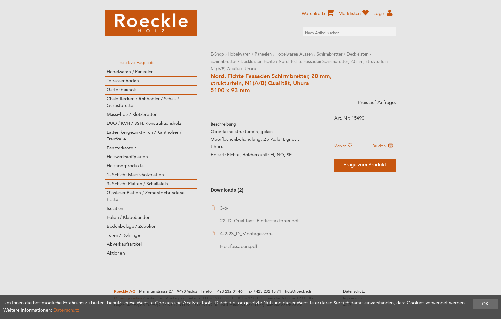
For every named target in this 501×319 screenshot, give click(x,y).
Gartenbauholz (121, 90)
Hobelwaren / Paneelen (130, 72)
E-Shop (217, 54)
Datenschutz (354, 292)
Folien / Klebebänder (128, 217)
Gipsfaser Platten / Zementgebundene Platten (146, 196)
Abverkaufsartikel (124, 244)
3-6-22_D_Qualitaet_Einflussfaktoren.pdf (255, 214)
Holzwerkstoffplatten (127, 157)
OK (485, 304)
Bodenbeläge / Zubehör (131, 226)
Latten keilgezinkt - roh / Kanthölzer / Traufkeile (144, 135)
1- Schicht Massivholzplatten (135, 175)
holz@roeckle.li (298, 292)
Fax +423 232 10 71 (263, 292)
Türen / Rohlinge (123, 235)
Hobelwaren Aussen (294, 54)
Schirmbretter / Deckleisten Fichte (243, 62)
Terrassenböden (123, 81)
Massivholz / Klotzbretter (132, 114)
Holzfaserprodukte (125, 166)
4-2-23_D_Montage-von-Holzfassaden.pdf (242, 240)
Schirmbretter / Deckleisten (342, 54)
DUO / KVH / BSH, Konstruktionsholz (144, 123)
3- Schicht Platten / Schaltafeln (137, 184)
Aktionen (116, 253)
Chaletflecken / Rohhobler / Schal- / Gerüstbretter (143, 102)
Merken (343, 146)
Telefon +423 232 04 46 (222, 292)
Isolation (115, 208)
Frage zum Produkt (364, 165)
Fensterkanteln (122, 148)
